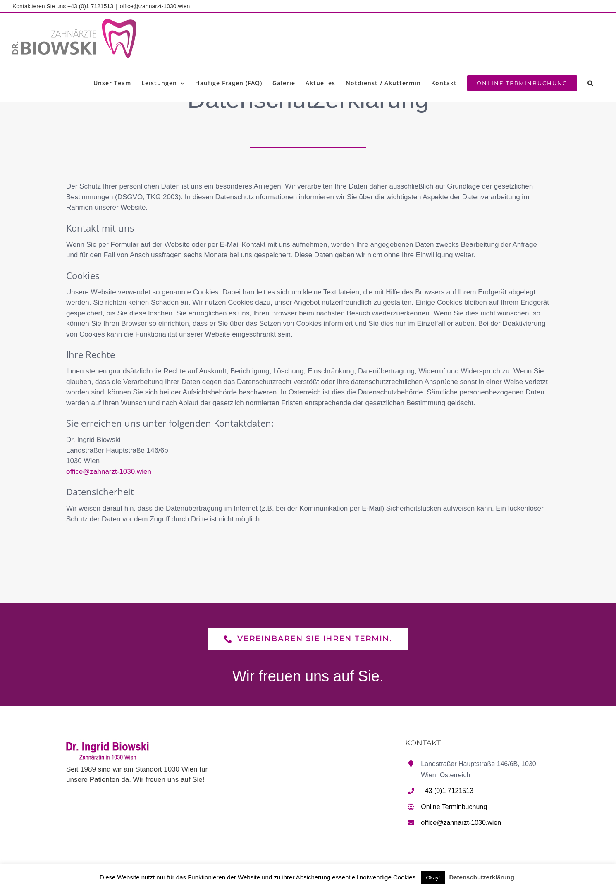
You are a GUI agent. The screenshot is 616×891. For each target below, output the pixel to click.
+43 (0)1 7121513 (447, 790)
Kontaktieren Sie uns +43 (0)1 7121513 (62, 6)
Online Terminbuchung (454, 806)
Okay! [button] (433, 877)
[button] (590, 83)
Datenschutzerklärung (481, 877)
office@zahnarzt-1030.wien (155, 6)
